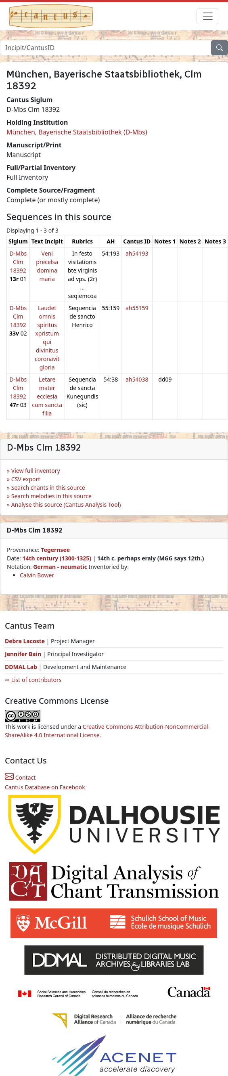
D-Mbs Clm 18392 (18, 262)
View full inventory (35, 470)
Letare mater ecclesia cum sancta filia (47, 396)
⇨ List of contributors (33, 680)
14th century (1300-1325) (56, 558)
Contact (20, 777)
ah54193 (137, 253)
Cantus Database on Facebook (45, 787)
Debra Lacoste (25, 641)
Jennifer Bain (24, 654)
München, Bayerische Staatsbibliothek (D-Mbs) (76, 132)
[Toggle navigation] (208, 16)
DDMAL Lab (21, 667)
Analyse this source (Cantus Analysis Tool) (66, 504)
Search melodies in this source (51, 496)
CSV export (25, 479)
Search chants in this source (48, 487)
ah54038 (137, 379)
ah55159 (137, 308)
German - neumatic (60, 567)
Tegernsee (55, 550)
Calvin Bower (37, 575)
